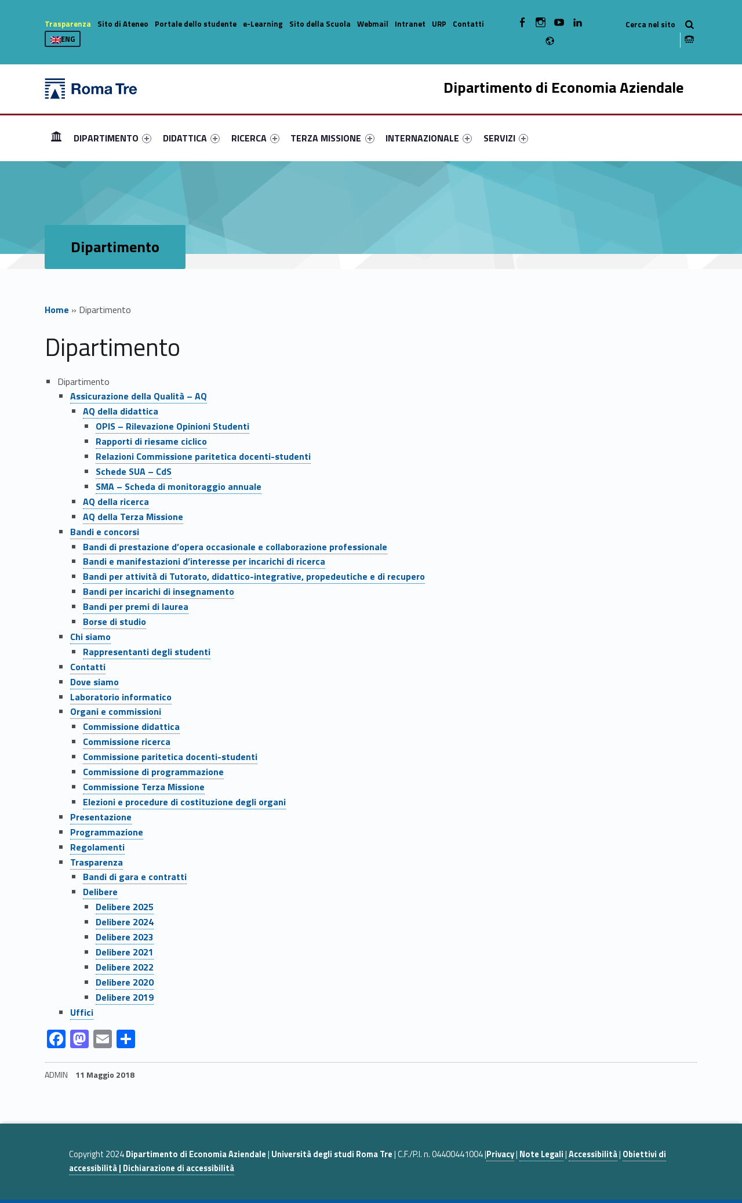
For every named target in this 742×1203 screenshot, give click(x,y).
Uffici (81, 1012)
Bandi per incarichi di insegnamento (158, 591)
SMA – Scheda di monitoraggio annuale (178, 486)
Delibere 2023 (125, 937)
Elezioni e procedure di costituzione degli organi (184, 802)
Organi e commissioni (115, 711)
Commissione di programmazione (153, 772)
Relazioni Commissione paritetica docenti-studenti (203, 456)
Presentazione (101, 817)
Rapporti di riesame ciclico (151, 441)
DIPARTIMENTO (112, 138)
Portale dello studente (196, 24)
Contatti (468, 24)
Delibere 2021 (125, 952)
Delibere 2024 (125, 922)
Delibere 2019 (125, 997)
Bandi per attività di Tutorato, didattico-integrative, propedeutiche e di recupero (254, 576)
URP (439, 24)
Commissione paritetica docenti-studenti (170, 757)
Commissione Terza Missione (144, 787)
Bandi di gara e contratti (135, 877)
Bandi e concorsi (104, 532)
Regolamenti (97, 847)
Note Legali (541, 1154)
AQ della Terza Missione (133, 517)
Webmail (372, 24)
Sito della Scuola (320, 24)
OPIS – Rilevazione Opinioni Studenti (172, 426)
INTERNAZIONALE (428, 138)
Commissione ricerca (126, 741)
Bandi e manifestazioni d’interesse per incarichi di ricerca (204, 561)
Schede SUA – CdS (134, 471)
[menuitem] (56, 138)
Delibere (100, 892)
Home (56, 138)
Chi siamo (90, 637)
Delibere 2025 (125, 907)
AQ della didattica (120, 411)
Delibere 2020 (125, 982)
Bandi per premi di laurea (135, 606)
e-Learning (263, 24)
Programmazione (106, 832)
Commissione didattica (131, 726)
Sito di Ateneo (122, 24)
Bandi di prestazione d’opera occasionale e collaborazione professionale (235, 547)
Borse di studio (114, 621)
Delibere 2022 (125, 967)
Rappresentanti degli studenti (146, 652)
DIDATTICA (191, 138)
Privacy (500, 1154)
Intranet (410, 24)
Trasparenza (68, 24)
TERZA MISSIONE (332, 138)
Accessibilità (593, 1154)
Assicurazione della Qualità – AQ (138, 396)
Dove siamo (94, 682)
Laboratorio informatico (121, 697)
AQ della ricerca (116, 501)
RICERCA (255, 138)
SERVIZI (505, 138)
